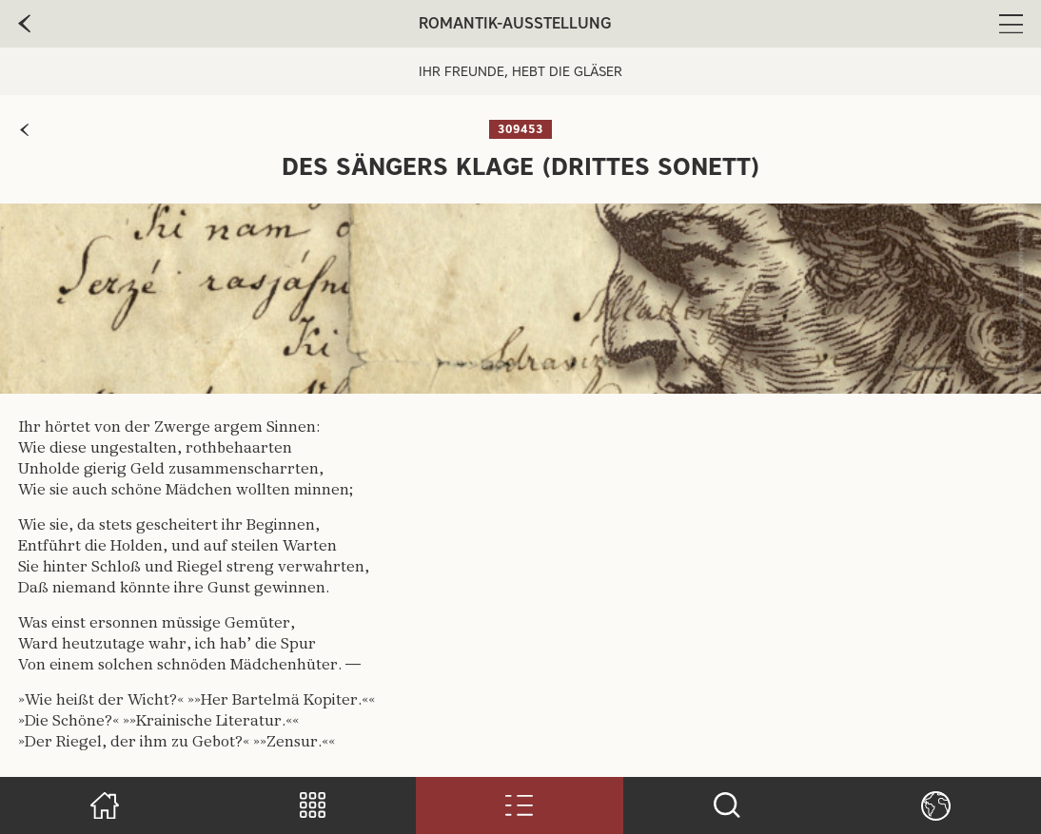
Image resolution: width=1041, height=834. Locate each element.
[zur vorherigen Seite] (24, 130)
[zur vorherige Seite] (24, 24)
